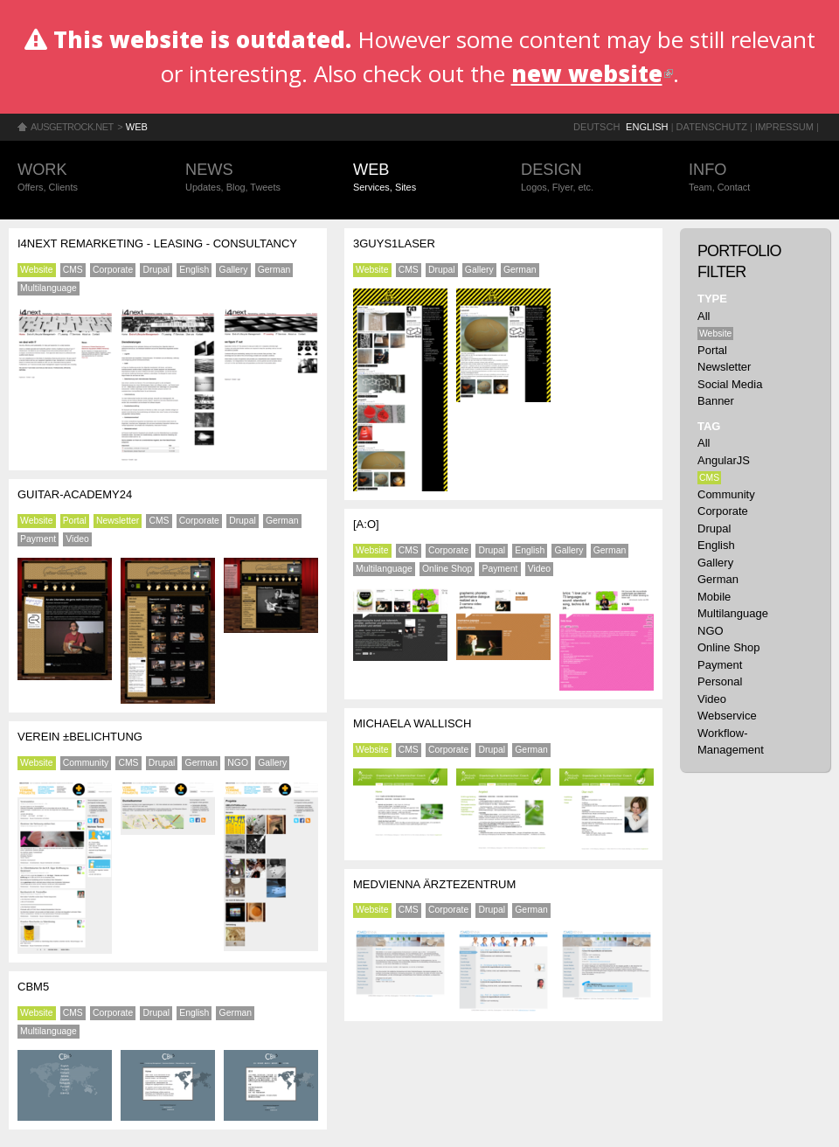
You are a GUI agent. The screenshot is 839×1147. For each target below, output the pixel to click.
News (251, 178)
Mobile (714, 596)
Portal (75, 520)
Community (86, 763)
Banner (715, 400)
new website (592, 73)
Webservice (727, 715)
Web (137, 127)
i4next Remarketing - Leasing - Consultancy (157, 243)
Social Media (729, 384)
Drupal (156, 270)
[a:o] (366, 524)
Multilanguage (48, 288)
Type (712, 298)
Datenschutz (711, 127)
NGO (237, 763)
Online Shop (447, 569)
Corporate (113, 270)
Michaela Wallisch (412, 723)
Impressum (784, 127)
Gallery (233, 270)
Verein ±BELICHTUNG (79, 736)
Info (755, 178)
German (274, 270)
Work (83, 178)
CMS (73, 270)
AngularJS (723, 460)
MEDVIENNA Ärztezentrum (434, 884)
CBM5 (33, 986)
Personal (719, 681)
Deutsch (596, 127)
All (703, 316)
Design (587, 178)
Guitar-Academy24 (74, 494)
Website (36, 270)
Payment (38, 539)
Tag (708, 426)
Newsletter (117, 520)
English (647, 127)
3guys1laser (394, 243)
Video (77, 539)
